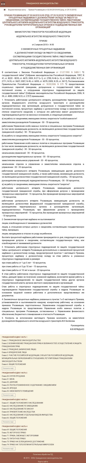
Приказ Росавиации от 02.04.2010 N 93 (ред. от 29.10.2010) (52, 10)
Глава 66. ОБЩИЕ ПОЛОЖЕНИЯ (14, 418)
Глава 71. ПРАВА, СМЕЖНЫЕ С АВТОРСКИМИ (20, 436)
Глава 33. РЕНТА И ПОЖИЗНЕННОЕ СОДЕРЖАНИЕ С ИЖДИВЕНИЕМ (29, 385)
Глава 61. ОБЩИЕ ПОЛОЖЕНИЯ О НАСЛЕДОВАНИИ (22, 403)
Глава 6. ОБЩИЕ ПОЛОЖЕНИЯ (14, 364)
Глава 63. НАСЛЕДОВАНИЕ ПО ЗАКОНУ (18, 409)
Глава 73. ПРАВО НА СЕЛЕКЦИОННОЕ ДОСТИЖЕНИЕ (23, 442)
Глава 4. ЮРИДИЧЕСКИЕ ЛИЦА (14, 352)
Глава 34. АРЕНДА (9, 388)
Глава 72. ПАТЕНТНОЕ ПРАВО (14, 439)
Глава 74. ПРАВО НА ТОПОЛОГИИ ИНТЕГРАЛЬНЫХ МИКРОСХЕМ (28, 445)
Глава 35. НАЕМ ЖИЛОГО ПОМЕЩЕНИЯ (17, 391)
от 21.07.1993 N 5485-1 (68, 72)
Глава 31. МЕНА (8, 379)
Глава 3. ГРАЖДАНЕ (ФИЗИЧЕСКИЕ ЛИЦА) (19, 349)
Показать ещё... (8, 368)
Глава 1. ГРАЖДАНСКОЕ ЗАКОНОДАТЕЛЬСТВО (21, 340)
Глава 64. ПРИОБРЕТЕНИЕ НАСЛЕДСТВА (18, 412)
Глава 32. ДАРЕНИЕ (10, 382)
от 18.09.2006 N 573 (53, 84)
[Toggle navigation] (82, 3)
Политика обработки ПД (43, 454)
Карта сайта (43, 462)
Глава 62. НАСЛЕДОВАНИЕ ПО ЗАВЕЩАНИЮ (20, 406)
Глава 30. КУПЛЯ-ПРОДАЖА (13, 376)
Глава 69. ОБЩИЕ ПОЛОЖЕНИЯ (14, 430)
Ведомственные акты (17, 10)
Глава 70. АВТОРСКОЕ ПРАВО (14, 433)
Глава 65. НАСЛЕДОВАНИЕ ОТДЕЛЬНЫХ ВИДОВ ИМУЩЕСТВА (27, 415)
